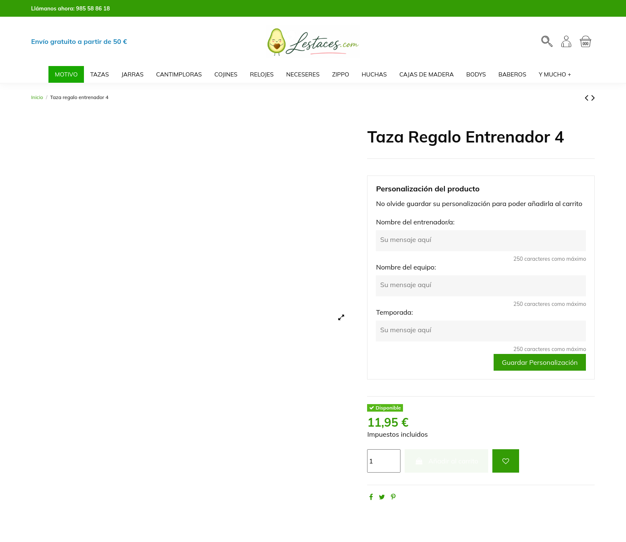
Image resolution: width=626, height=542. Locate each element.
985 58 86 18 (93, 8)
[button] (555, 74)
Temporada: (394, 312)
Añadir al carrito (446, 461)
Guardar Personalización (540, 362)
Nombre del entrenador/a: (415, 222)
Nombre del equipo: (406, 267)
